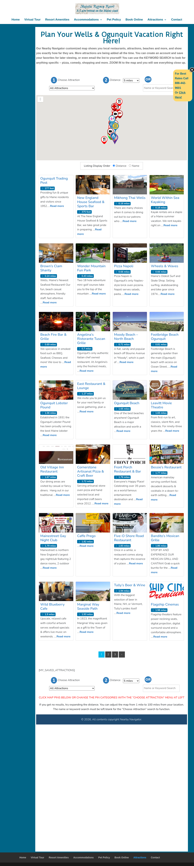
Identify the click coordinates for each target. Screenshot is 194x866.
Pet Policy (114, 19)
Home (15, 19)
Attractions (155, 19)
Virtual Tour (32, 19)
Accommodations (86, 19)
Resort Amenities (57, 19)
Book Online (134, 19)
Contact (176, 19)
